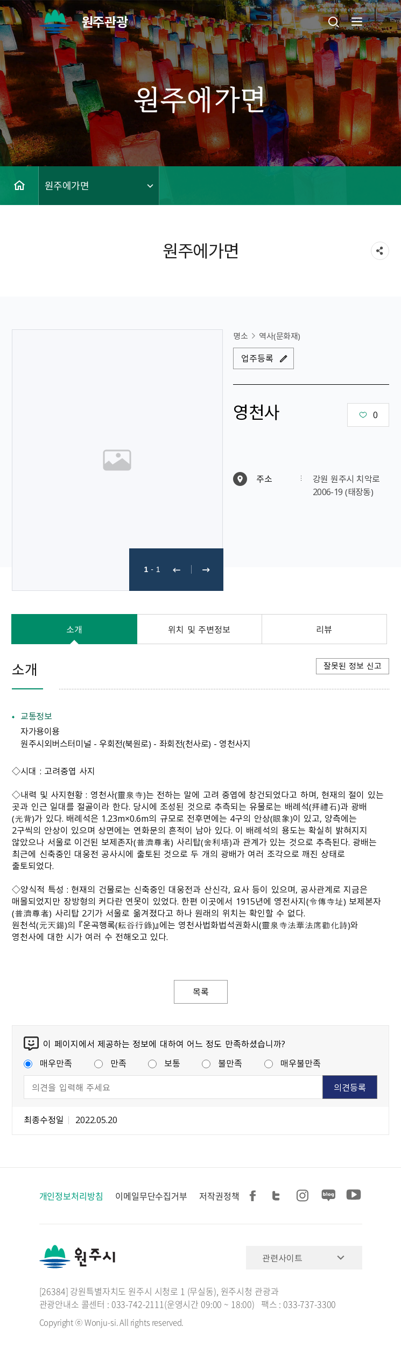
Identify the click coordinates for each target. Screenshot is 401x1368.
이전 (176, 569)
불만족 (222, 1063)
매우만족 (48, 1063)
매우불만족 (292, 1063)
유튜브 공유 (353, 1196)
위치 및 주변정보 (199, 629)
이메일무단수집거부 (151, 1195)
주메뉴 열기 (355, 21)
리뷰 (324, 629)
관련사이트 (282, 1257)
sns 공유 (380, 251)
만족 (110, 1063)
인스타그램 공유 (304, 1196)
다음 (206, 569)
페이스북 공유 (254, 1196)
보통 (164, 1063)
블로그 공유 (328, 1196)
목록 (201, 991)
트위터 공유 (279, 1196)
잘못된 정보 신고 (352, 666)
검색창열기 (333, 21)
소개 (74, 629)
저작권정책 (219, 1195)
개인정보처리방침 (71, 1195)
